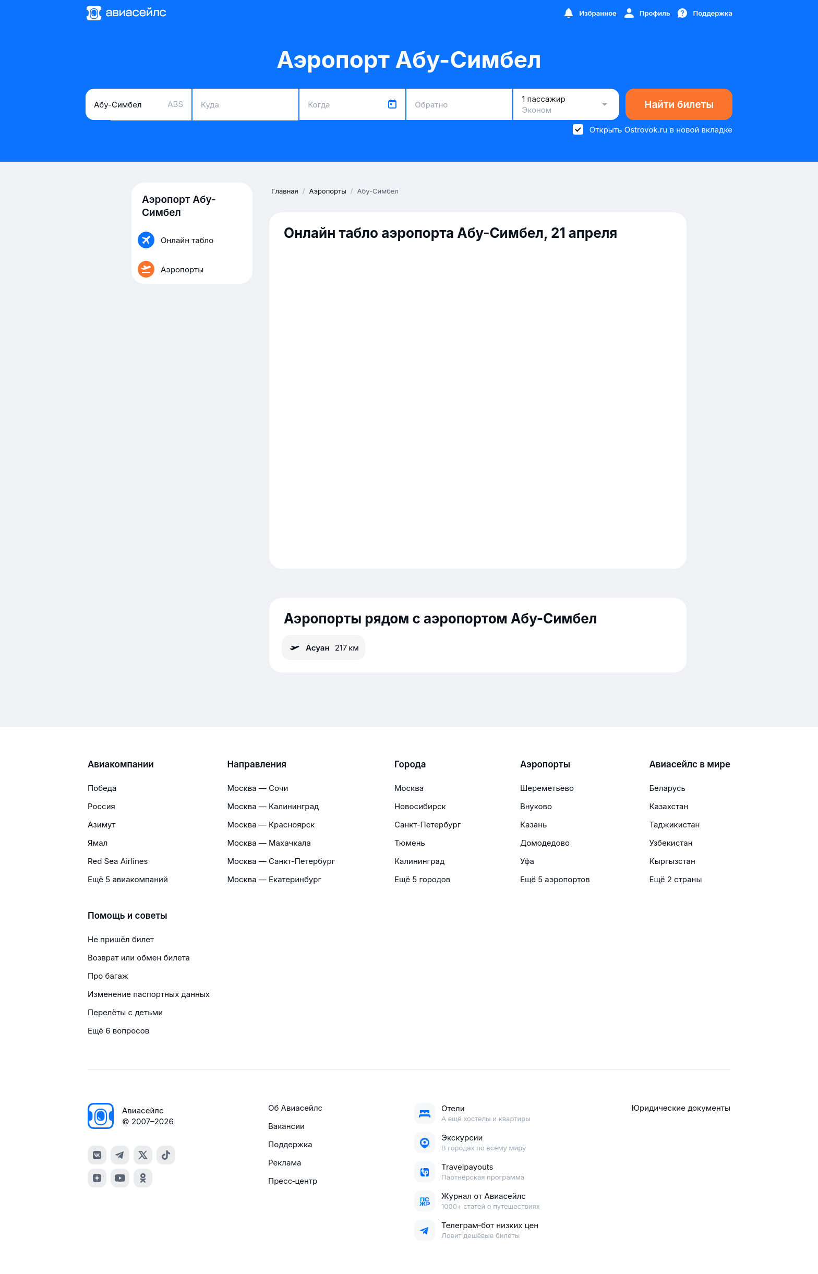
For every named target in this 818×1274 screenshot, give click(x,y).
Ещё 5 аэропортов (555, 879)
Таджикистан (674, 825)
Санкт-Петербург (427, 825)
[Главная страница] (126, 13)
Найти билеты (679, 105)
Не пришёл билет (121, 939)
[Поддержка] (704, 13)
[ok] (143, 1178)
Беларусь (667, 788)
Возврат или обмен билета (139, 958)
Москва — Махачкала (268, 843)
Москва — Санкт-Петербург (281, 861)
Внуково (536, 806)
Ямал (97, 843)
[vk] (97, 1155)
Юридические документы (681, 1108)
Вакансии (286, 1126)
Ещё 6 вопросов (118, 1031)
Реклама (284, 1163)
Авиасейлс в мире (689, 764)
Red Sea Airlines (118, 861)
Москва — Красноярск (271, 825)
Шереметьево (547, 788)
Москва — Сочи (257, 788)
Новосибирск (420, 806)
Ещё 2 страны (675, 879)
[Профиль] (646, 13)
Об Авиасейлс (295, 1108)
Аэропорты (545, 764)
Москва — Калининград (273, 806)
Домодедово (545, 843)
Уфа (527, 861)
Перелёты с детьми (125, 1012)
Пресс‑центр (292, 1181)
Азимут (102, 825)
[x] (143, 1155)
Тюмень (409, 843)
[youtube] (120, 1178)
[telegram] (120, 1155)
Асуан (323, 647)
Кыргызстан (672, 861)
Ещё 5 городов (422, 879)
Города (410, 764)
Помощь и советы (127, 915)
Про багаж (108, 976)
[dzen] (97, 1178)
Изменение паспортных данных (149, 994)
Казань (533, 825)
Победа (102, 788)
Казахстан (668, 806)
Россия (101, 806)
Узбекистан (670, 843)
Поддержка (290, 1144)
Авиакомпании (121, 764)
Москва (409, 788)
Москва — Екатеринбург (274, 879)
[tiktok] (166, 1155)
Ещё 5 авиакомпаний (128, 879)
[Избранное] (589, 13)
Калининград (419, 861)
